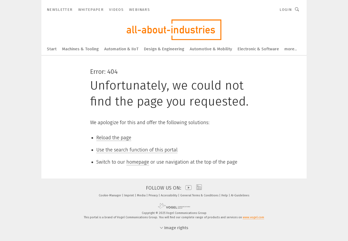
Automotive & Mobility (211, 49)
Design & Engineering (164, 49)
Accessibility (169, 195)
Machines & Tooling (80, 49)
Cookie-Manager (110, 195)
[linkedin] (197, 188)
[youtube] (187, 188)
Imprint (129, 195)
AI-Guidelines (240, 195)
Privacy (154, 195)
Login (286, 9)
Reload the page (113, 138)
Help (225, 195)
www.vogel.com (253, 217)
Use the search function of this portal (137, 150)
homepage (137, 162)
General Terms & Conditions (199, 195)
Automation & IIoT (121, 49)
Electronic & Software (258, 49)
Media (141, 195)
